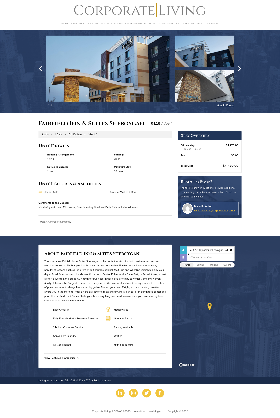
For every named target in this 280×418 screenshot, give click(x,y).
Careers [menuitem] (213, 23)
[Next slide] (240, 69)
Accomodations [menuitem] (112, 23)
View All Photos (225, 105)
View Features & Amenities (61, 358)
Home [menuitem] (65, 23)
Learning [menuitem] (188, 23)
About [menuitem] (201, 23)
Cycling (227, 265)
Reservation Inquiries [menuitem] (140, 23)
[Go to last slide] (40, 69)
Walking (214, 265)
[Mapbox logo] (187, 365)
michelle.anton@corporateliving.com (214, 210)
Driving (200, 265)
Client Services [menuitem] (168, 23)
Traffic (186, 265)
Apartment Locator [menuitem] (84, 23)
